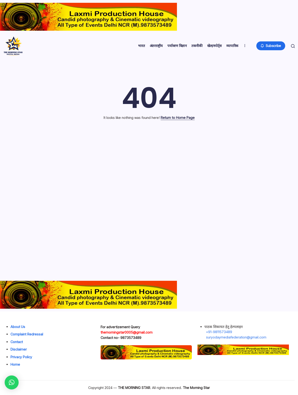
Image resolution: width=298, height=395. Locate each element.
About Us (17, 327)
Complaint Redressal (26, 334)
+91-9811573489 (219, 332)
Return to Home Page (178, 117)
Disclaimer (18, 349)
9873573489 (130, 337)
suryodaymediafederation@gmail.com (236, 337)
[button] (269, 45)
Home (15, 364)
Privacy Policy (21, 357)
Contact (16, 342)
